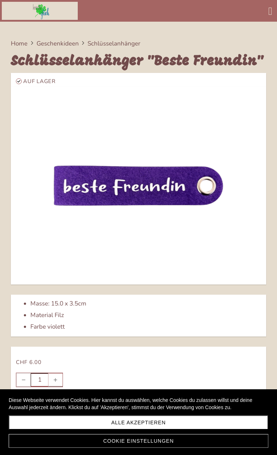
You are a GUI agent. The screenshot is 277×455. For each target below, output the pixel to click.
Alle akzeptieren (138, 422)
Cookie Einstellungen (138, 441)
